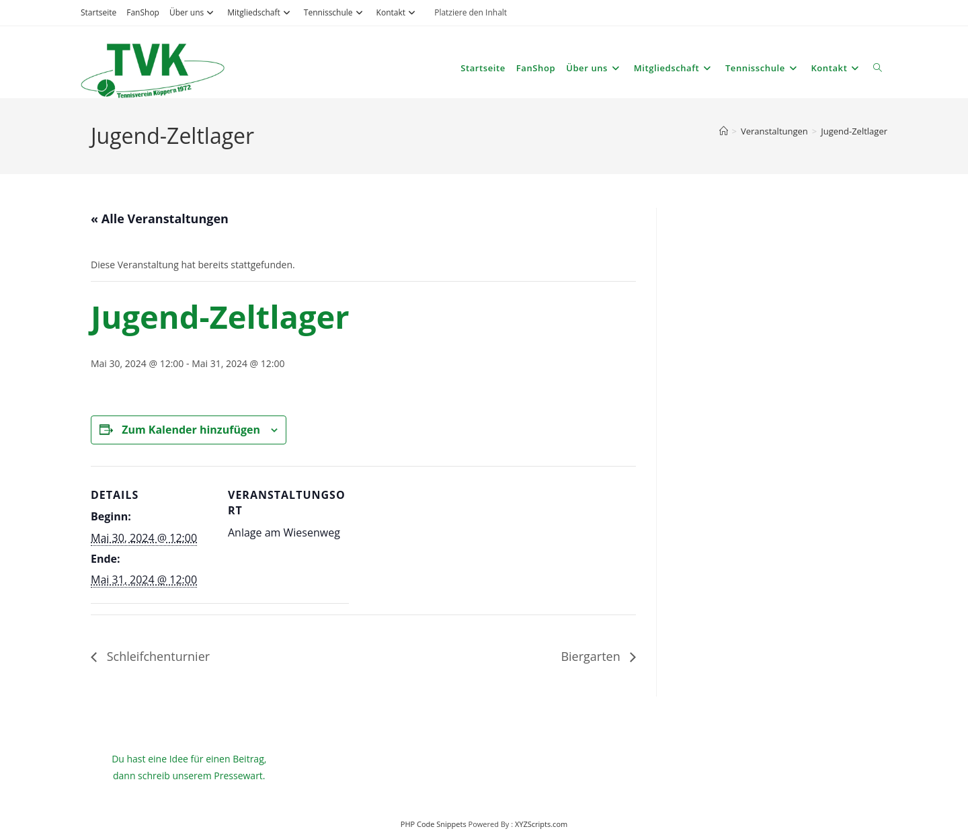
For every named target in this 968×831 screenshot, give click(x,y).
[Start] (723, 131)
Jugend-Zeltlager (854, 131)
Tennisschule (335, 12)
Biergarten (592, 656)
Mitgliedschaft (260, 12)
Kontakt (397, 12)
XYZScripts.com (541, 824)
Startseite (98, 12)
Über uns (193, 12)
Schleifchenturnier (157, 656)
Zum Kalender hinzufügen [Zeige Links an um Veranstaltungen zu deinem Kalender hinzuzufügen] (191, 429)
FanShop (142, 12)
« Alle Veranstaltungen (160, 218)
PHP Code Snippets (434, 824)
